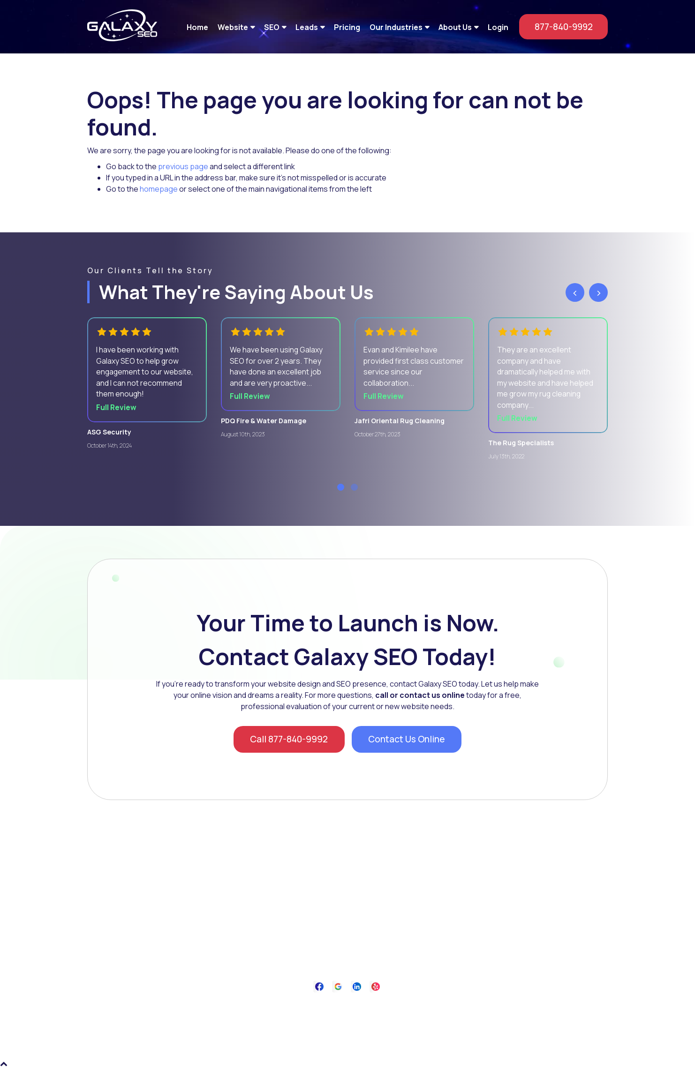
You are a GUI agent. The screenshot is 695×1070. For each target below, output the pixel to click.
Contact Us (389, 1009)
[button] (341, 489)
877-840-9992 (559, 26)
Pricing (347, 27)
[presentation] (575, 292)
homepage (159, 189)
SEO (272, 27)
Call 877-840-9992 (286, 742)
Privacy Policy (344, 1009)
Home (197, 27)
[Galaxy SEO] (122, 38)
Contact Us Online (409, 742)
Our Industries (396, 27)
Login (498, 27)
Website (233, 27)
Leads (306, 27)
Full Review (117, 409)
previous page (183, 166)
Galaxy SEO (367, 1032)
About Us (455, 27)
